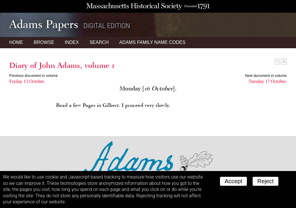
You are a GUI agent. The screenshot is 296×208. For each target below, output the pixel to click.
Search (99, 42)
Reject (265, 181)
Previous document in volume (33, 75)
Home (16, 42)
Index (72, 42)
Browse (44, 42)
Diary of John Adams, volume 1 (62, 65)
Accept (233, 181)
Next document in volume (266, 75)
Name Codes (152, 42)
